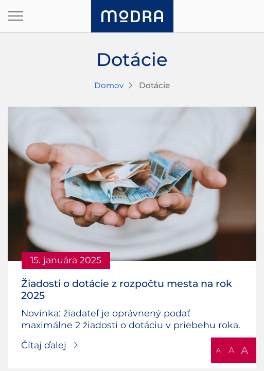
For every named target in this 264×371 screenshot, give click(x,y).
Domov (109, 85)
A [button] (218, 350)
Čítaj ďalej (43, 345)
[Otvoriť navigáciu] (15, 16)
